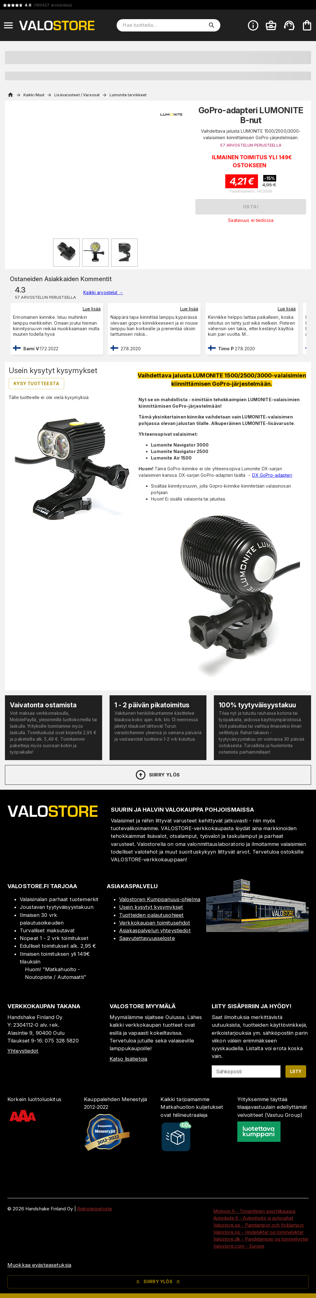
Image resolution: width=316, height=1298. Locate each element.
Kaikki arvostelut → (103, 292)
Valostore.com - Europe (239, 1246)
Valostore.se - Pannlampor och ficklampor (258, 1225)
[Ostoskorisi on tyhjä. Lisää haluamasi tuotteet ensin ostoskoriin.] (307, 25)
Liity (296, 1071)
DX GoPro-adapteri (272, 475)
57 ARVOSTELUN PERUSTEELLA (250, 145)
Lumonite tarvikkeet (128, 95)
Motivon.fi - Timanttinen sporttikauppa (254, 1211)
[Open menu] (8, 25)
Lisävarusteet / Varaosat (77, 95)
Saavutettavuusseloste (147, 938)
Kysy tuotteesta (36, 383)
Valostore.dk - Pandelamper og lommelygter (261, 1239)
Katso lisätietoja (128, 1059)
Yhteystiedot (23, 1051)
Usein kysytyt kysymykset (151, 907)
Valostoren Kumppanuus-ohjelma (159, 899)
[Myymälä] (257, 930)
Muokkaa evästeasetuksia (39, 1265)
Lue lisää (92, 308)
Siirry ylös (157, 775)
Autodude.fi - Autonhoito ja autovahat (253, 1218)
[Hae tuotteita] (164, 25)
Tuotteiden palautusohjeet (151, 915)
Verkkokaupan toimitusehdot (154, 923)
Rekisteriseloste (94, 1209)
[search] (212, 25)
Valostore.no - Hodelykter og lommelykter (258, 1232)
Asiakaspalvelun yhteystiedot (155, 930)
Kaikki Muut (33, 95)
